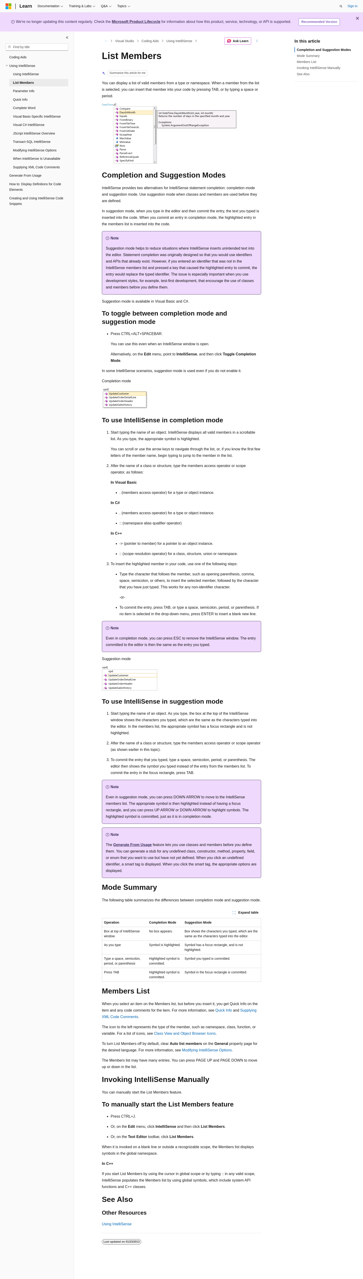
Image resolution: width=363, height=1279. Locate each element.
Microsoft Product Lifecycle (136, 22)
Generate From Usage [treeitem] (25, 175)
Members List (306, 62)
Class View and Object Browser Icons (185, 1033)
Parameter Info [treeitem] (23, 91)
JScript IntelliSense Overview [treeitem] (34, 133)
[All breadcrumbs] (106, 41)
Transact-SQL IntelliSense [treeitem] (31, 142)
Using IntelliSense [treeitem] (26, 74)
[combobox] (37, 47)
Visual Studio (124, 41)
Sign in (352, 6)
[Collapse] (67, 37)
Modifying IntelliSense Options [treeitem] (34, 150)
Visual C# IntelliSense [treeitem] (28, 125)
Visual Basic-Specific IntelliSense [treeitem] (37, 116)
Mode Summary (308, 56)
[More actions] (257, 41)
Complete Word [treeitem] (24, 108)
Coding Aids (150, 41)
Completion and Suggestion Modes (324, 50)
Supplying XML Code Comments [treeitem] (36, 167)
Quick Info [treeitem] (20, 99)
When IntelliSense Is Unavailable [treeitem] (36, 158)
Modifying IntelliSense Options (207, 1050)
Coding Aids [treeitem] (18, 57)
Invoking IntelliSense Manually (318, 68)
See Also (303, 74)
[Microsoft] (9, 6)
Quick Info (223, 1010)
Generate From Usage (132, 845)
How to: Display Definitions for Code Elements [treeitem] (35, 187)
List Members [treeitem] (23, 83)
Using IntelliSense (179, 41)
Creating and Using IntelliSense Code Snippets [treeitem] (36, 201)
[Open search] (341, 6)
